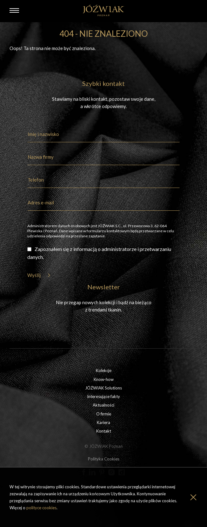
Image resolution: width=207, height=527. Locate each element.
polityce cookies (41, 507)
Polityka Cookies (103, 458)
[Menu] (14, 10)
